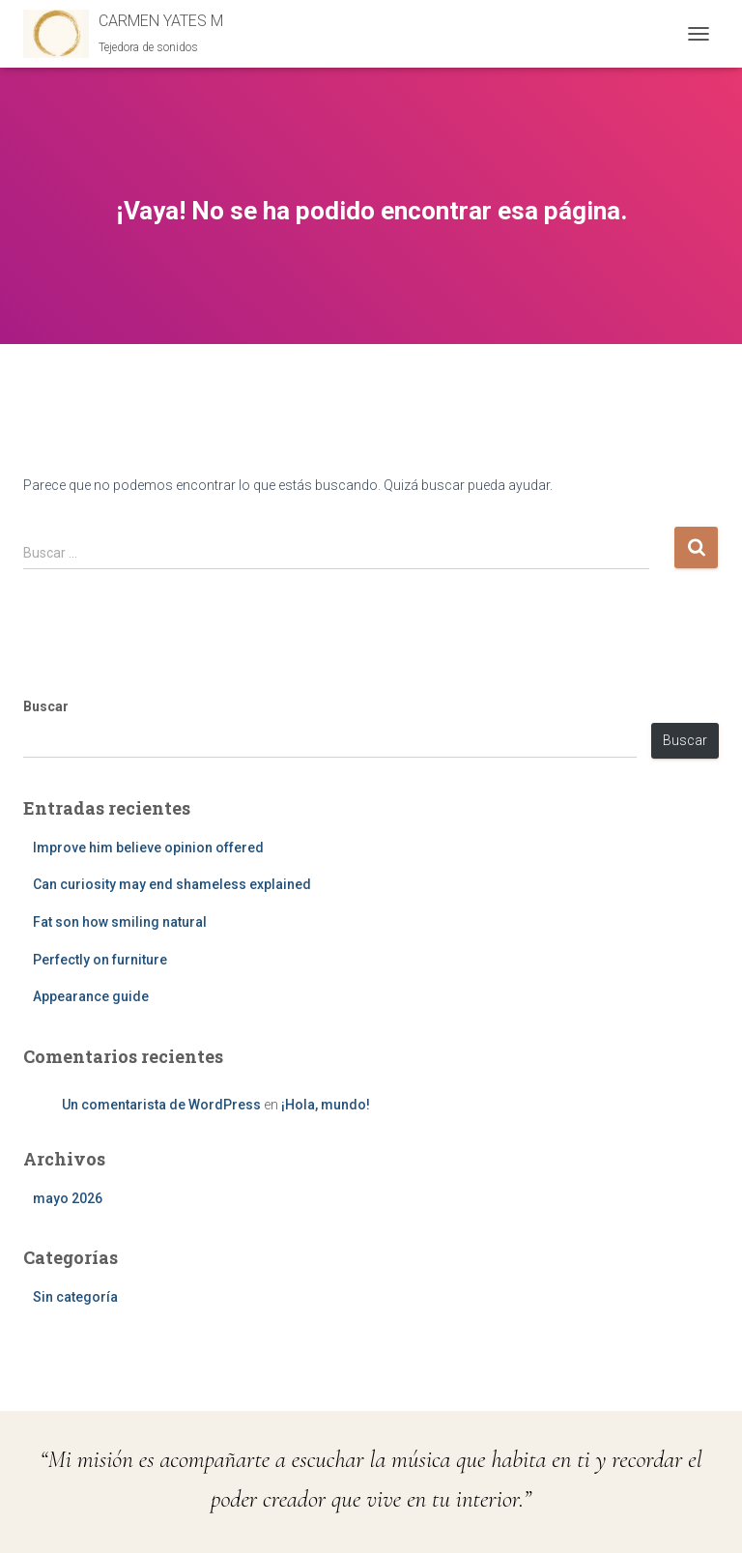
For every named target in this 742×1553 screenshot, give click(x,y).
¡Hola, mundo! (325, 1104)
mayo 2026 (67, 1198)
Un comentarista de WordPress (161, 1104)
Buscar (46, 706)
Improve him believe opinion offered (148, 847)
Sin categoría (75, 1297)
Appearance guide (91, 996)
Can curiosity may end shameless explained (172, 884)
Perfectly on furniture (100, 959)
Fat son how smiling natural (120, 922)
